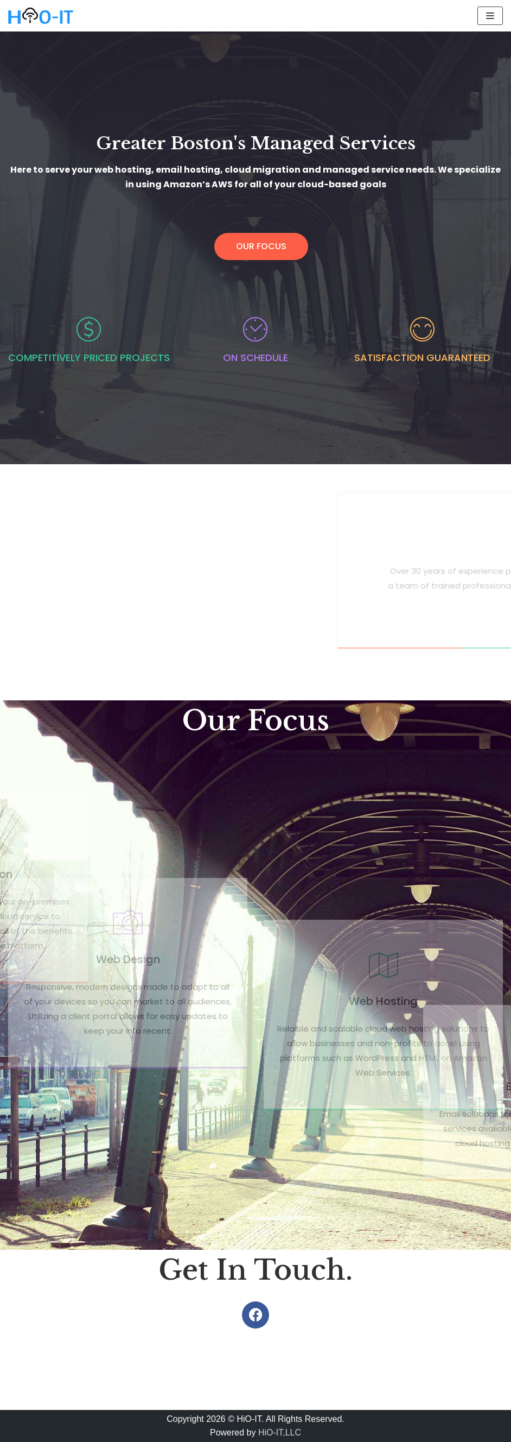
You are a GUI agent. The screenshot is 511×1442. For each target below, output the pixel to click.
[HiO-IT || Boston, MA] (40, 16)
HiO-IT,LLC (279, 1432)
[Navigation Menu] (490, 16)
